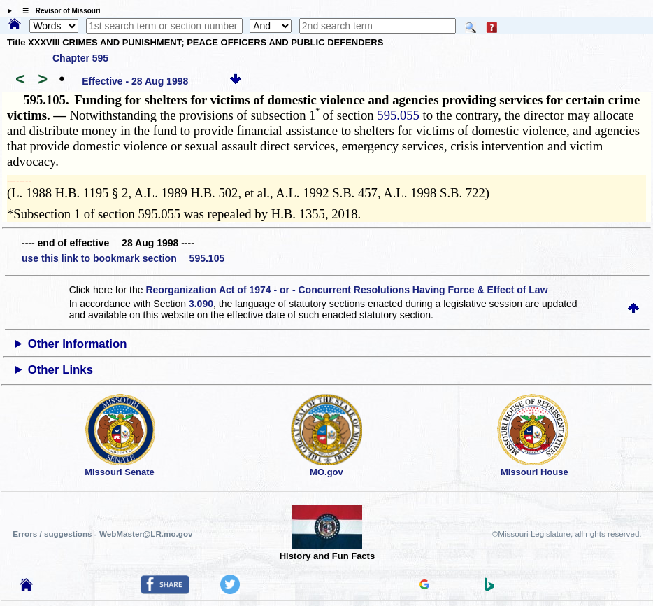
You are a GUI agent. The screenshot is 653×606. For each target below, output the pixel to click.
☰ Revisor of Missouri (58, 11)
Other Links (60, 369)
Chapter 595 (80, 58)
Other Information (77, 344)
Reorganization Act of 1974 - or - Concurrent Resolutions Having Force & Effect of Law (346, 289)
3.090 (201, 303)
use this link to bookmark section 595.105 (123, 258)
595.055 (398, 115)
